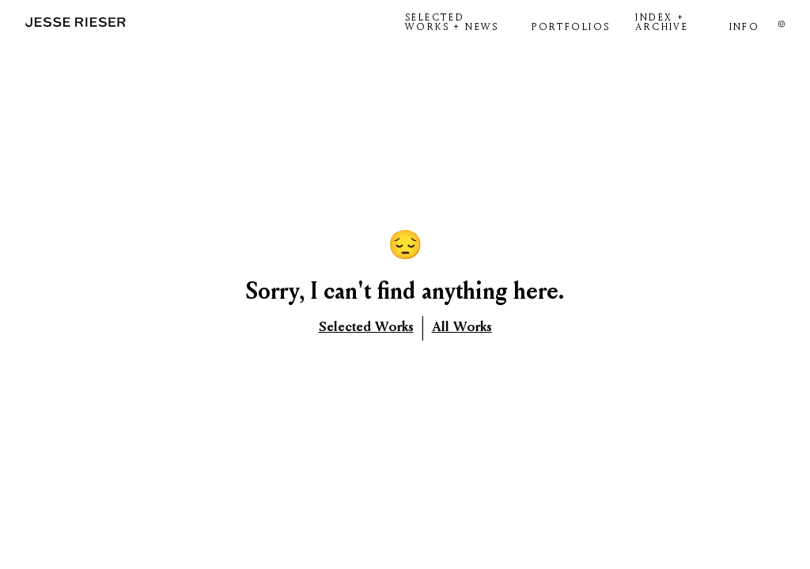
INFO (744, 27)
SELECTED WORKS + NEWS (452, 22)
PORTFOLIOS (571, 27)
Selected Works (366, 326)
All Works (462, 326)
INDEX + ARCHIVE (661, 22)
